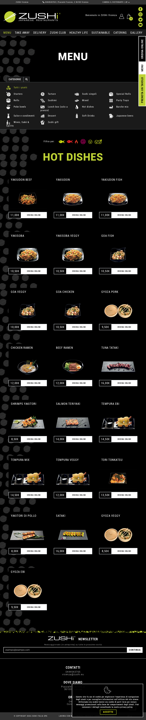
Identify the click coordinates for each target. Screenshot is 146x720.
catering (120, 32)
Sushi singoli (86, 94)
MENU (7, 32)
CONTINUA (135, 650)
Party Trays (119, 100)
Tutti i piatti (16, 87)
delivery (39, 32)
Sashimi (48, 100)
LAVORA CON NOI (66, 716)
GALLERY (136, 32)
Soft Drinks (85, 115)
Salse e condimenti (20, 115)
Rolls (12, 100)
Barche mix (119, 106)
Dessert (48, 115)
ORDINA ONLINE (142, 49)
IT (128, 2)
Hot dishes (84, 106)
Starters (14, 94)
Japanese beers (121, 115)
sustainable (101, 32)
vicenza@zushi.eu (73, 674)
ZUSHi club (58, 32)
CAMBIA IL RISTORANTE (113, 2)
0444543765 (50, 2)
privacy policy (126, 707)
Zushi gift (49, 122)
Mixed (82, 100)
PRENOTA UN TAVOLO (142, 90)
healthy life (78, 32)
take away (22, 32)
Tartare (48, 94)
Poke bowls (16, 106)
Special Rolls (120, 94)
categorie (15, 79)
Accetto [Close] (108, 712)
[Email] (65, 650)
